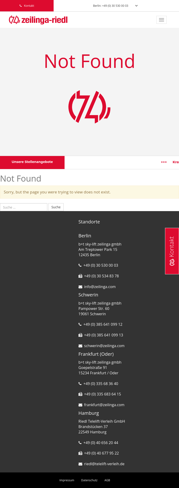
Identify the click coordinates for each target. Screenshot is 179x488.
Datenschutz (89, 480)
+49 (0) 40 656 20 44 (100, 442)
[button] (10, 478)
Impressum (66, 480)
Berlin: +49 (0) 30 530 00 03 (110, 6)
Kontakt (171, 251)
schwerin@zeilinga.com (104, 345)
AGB (107, 480)
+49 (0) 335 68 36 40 (100, 383)
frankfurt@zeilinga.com (104, 404)
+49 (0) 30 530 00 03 (100, 265)
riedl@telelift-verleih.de (104, 463)
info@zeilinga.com (100, 286)
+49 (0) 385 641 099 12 (102, 324)
